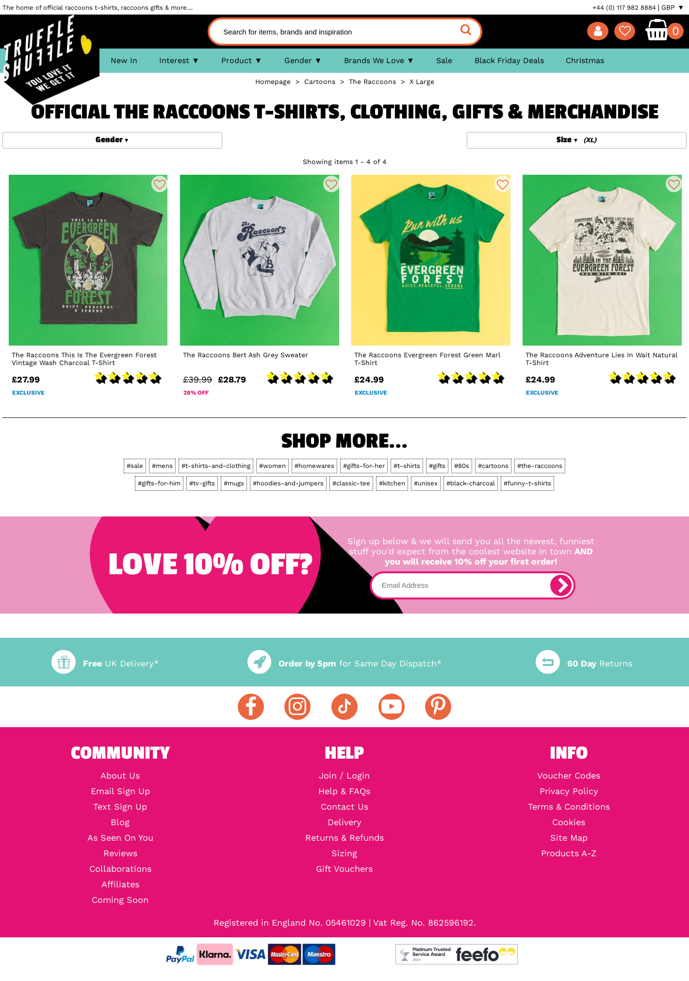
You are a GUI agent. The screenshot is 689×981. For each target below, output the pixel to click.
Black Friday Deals (509, 60)
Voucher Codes (568, 775)
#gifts (437, 465)
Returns (584, 663)
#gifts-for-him (159, 483)
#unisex (426, 483)
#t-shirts (407, 465)
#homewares (314, 465)
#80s (461, 465)
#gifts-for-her (364, 465)
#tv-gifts (202, 483)
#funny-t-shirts (527, 483)
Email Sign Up (120, 791)
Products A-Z (568, 853)
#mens (162, 465)
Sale (444, 60)
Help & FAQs (344, 791)
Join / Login (344, 775)
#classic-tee (351, 483)
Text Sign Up (120, 806)
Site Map (569, 837)
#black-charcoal (470, 483)
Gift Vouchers (344, 869)
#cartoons (493, 465)
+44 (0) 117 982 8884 (624, 7)
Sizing (344, 853)
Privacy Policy (569, 791)
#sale (135, 465)
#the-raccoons (539, 465)
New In (124, 60)
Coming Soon (120, 900)
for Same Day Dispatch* (344, 663)
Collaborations (120, 869)
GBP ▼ (672, 7)
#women (272, 465)
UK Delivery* (104, 663)
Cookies (568, 822)
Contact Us (344, 806)
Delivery (344, 822)
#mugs (234, 483)
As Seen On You (120, 837)
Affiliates (120, 884)
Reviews (120, 853)
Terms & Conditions (569, 806)
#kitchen (392, 483)
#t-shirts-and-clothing (215, 465)
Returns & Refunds (344, 837)
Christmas (585, 60)
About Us (120, 775)
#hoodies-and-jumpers (288, 483)
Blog (120, 822)
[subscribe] (561, 585)
